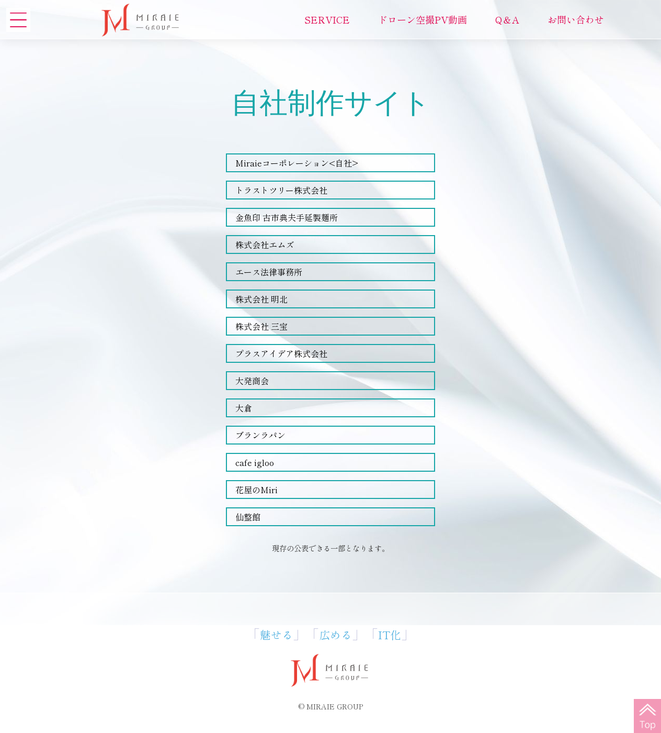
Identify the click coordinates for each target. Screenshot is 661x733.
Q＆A (507, 19)
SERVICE (327, 19)
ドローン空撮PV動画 (422, 19)
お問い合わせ (576, 19)
